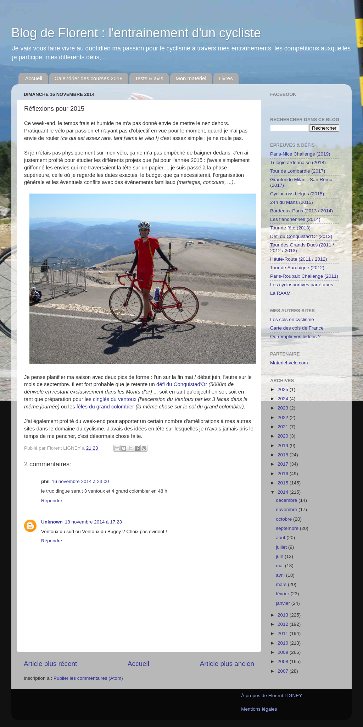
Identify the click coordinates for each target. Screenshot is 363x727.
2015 (284, 482)
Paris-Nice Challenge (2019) (300, 154)
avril (281, 575)
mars (282, 584)
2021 (284, 426)
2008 (284, 661)
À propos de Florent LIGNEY (271, 695)
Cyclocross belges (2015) (297, 193)
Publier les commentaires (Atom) (88, 678)
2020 (284, 436)
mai (280, 565)
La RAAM (280, 293)
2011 (284, 633)
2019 (284, 445)
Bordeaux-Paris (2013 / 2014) (301, 210)
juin (280, 556)
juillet (282, 547)
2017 (284, 464)
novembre (287, 509)
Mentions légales (259, 709)
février (283, 593)
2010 (284, 643)
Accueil (33, 78)
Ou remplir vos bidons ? (295, 336)
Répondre (51, 500)
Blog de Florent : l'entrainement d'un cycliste (136, 33)
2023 (284, 408)
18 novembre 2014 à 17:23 (93, 522)
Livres (226, 78)
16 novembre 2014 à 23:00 (80, 481)
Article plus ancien (227, 663)
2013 (284, 615)
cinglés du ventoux (114, 399)
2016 (284, 473)
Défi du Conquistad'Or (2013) (301, 236)
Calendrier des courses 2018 (89, 78)
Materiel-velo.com (289, 362)
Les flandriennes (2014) (295, 219)
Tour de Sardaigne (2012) (297, 267)
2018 (284, 454)
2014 (284, 492)
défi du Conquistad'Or (181, 384)
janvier (283, 603)
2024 (284, 398)
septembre (288, 528)
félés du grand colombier (105, 406)
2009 (284, 652)
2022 (284, 417)
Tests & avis (149, 78)
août (281, 537)
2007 (284, 671)
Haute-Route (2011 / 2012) (298, 259)
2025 (284, 389)
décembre (287, 500)
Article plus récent (50, 663)
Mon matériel (190, 78)
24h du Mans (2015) (291, 202)
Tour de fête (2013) (290, 227)
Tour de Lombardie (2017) (297, 171)
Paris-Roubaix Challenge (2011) (304, 276)
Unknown (52, 522)
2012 (284, 624)
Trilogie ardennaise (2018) (298, 162)
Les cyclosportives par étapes (301, 284)
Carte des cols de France (297, 328)
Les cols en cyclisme (292, 319)
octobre (284, 519)
